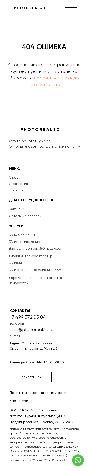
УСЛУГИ (16, 226)
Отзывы (14, 177)
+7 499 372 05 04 (28, 317)
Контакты (16, 190)
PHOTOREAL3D (30, 8)
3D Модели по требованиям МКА (35, 270)
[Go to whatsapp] (78, 460)
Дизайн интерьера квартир (30, 256)
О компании (18, 184)
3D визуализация (22, 235)
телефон (17, 323)
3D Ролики (17, 263)
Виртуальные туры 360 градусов (35, 248)
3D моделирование (24, 241)
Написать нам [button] (30, 377)
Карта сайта (21, 401)
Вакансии (16, 209)
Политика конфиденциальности (38, 392)
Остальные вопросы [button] (25, 216)
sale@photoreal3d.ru (31, 329)
